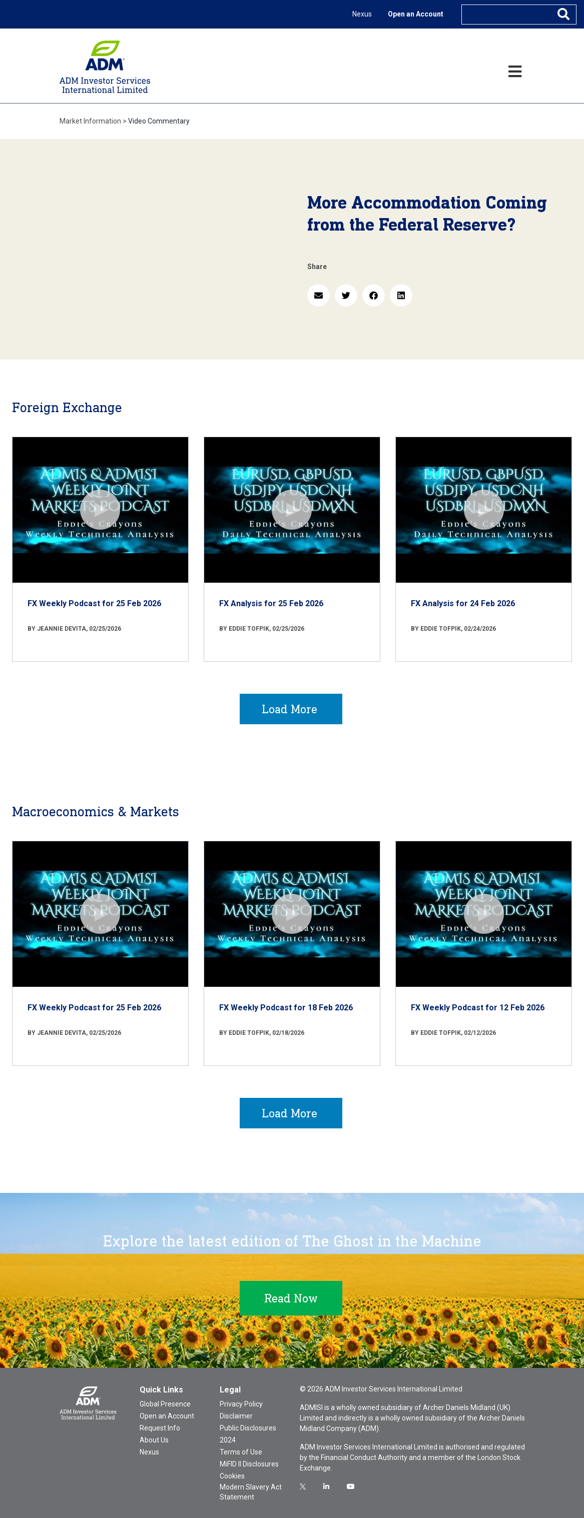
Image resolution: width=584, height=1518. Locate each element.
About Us (154, 1440)
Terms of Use (241, 1452)
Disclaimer (236, 1416)
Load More (289, 709)
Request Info (160, 1428)
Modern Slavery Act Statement (251, 1492)
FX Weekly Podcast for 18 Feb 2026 (286, 1007)
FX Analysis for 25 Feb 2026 (271, 603)
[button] (318, 295)
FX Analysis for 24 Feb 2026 (463, 603)
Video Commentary (159, 121)
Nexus (362, 14)
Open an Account (415, 14)
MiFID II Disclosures (249, 1464)
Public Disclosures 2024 (248, 1434)
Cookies (232, 1476)
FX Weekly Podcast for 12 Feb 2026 (477, 1007)
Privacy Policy (241, 1404)
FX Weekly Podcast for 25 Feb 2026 (94, 603)
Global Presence (165, 1404)
